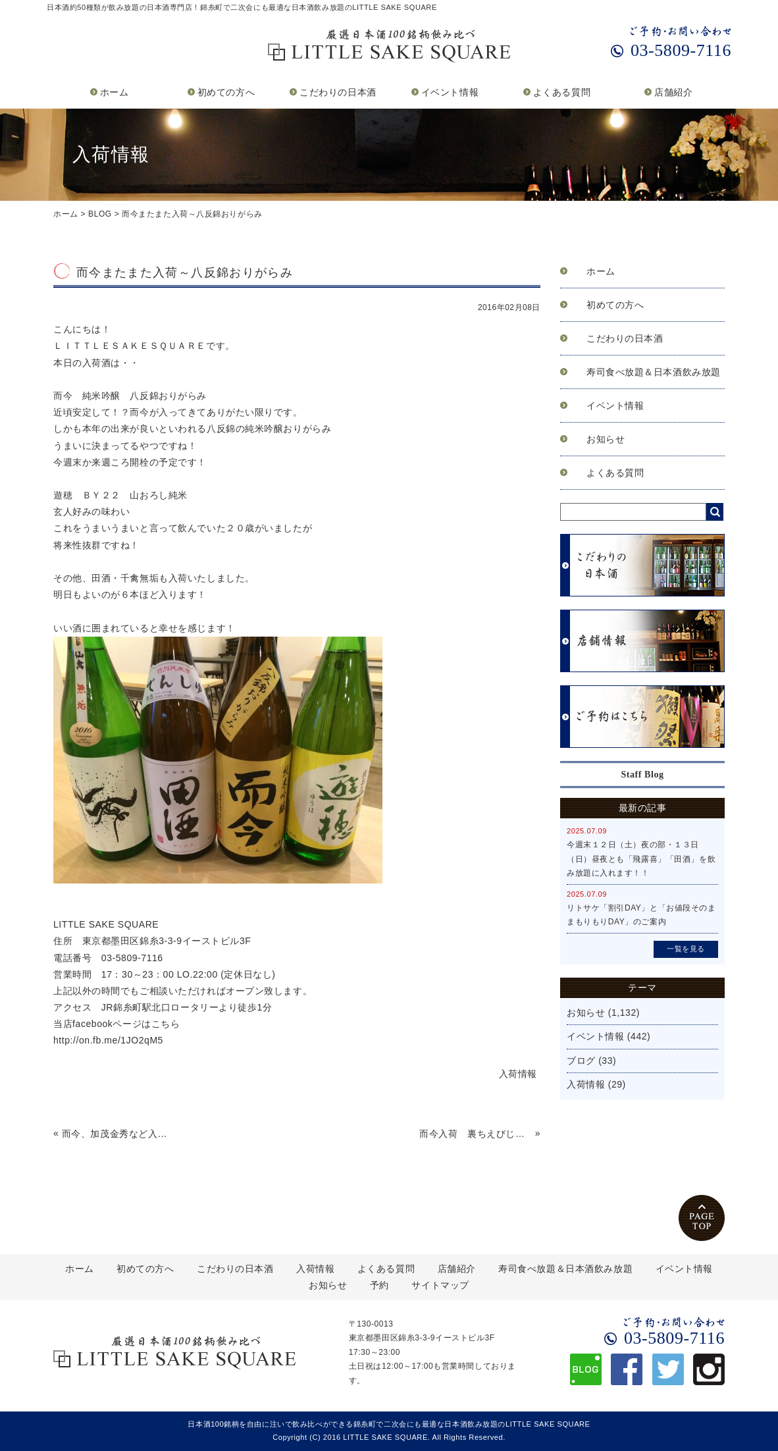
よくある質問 (561, 92)
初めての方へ (226, 92)
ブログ (581, 1060)
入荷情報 (586, 1084)
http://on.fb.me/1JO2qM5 (108, 1040)
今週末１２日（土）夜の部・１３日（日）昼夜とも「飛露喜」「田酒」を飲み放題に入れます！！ (641, 859)
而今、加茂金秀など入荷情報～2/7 (118, 1133)
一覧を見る (686, 949)
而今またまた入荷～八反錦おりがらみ (192, 214)
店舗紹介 (673, 92)
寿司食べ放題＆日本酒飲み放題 (653, 372)
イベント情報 (450, 92)
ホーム (114, 92)
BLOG (100, 214)
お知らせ (605, 439)
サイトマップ (440, 1285)
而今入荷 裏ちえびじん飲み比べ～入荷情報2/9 (475, 1133)
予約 (379, 1285)
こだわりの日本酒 (337, 92)
